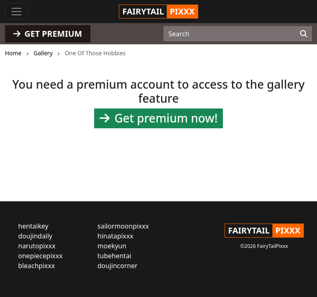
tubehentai (114, 255)
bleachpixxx (36, 265)
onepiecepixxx (40, 255)
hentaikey (33, 226)
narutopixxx (36, 245)
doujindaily (35, 235)
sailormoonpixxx (123, 226)
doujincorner (117, 265)
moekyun (111, 245)
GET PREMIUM (47, 33)
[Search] (303, 34)
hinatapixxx (115, 235)
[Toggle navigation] (16, 11)
